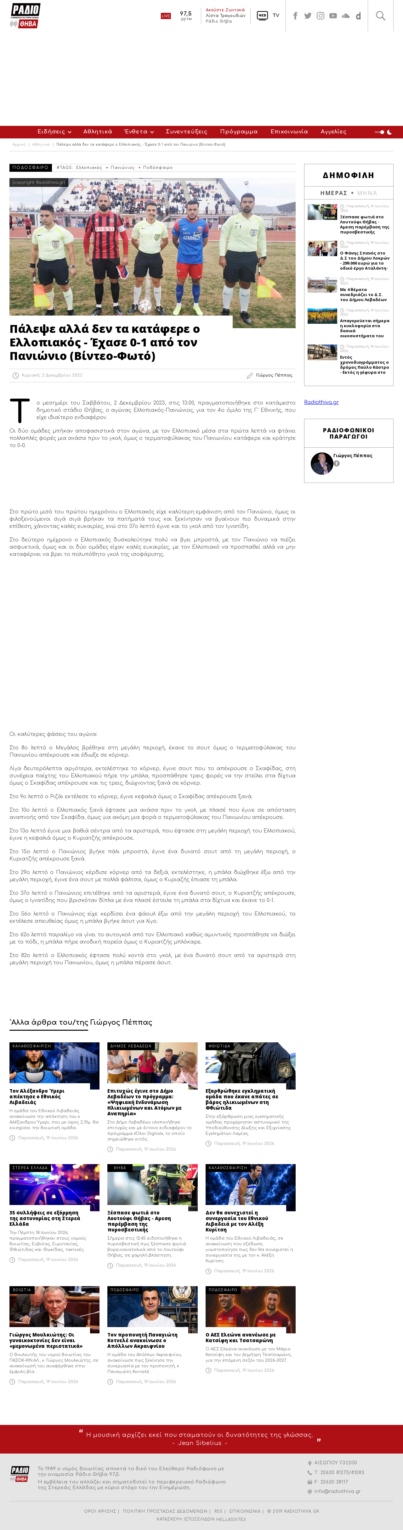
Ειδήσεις (51, 132)
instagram (320, 15)
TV (276, 15)
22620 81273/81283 (343, 1472)
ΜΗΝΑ (367, 193)
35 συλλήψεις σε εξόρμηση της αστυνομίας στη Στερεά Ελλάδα (44, 1218)
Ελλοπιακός (89, 167)
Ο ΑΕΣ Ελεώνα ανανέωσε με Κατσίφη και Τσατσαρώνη (241, 1337)
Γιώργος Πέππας (352, 455)
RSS (218, 1511)
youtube (333, 15)
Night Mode (384, 132)
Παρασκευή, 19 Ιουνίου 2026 (48, 1138)
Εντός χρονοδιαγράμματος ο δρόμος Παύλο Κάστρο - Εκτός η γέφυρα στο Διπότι (364, 365)
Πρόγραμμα (239, 132)
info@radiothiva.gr (338, 1491)
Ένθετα (136, 132)
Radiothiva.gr (321, 402)
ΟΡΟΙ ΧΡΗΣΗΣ (100, 1511)
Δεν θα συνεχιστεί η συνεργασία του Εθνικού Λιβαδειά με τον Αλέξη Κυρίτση (237, 1221)
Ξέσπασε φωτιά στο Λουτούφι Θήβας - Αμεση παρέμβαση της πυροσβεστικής (139, 1221)
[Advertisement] (201, 79)
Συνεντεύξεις (186, 132)
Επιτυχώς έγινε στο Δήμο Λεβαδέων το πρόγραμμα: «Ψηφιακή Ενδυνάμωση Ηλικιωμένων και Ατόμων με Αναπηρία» (144, 1102)
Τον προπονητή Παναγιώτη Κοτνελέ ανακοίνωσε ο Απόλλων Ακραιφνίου (142, 1340)
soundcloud (345, 15)
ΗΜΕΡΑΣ (334, 193)
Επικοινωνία (289, 132)
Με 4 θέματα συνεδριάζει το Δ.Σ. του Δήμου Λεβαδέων (363, 294)
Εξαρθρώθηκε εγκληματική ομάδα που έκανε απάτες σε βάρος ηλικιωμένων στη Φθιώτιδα (242, 1099)
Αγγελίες (334, 132)
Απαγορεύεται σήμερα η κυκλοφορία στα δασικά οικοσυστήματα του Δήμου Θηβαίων (364, 328)
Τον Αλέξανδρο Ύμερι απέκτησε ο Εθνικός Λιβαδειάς (37, 1096)
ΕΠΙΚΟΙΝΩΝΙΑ (245, 1511)
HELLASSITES (231, 1519)
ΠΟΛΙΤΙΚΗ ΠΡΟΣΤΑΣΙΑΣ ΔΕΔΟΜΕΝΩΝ (165, 1511)
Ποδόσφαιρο (158, 167)
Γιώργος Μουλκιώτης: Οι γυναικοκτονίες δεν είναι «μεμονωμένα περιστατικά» (46, 1340)
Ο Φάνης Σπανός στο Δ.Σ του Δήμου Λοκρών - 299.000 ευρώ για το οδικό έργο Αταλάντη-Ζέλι (364, 260)
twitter (308, 15)
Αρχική (19, 144)
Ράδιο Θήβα (219, 21)
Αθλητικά (97, 132)
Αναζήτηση (380, 15)
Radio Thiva (25, 15)
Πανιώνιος (123, 167)
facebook (295, 15)
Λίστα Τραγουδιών (226, 16)
